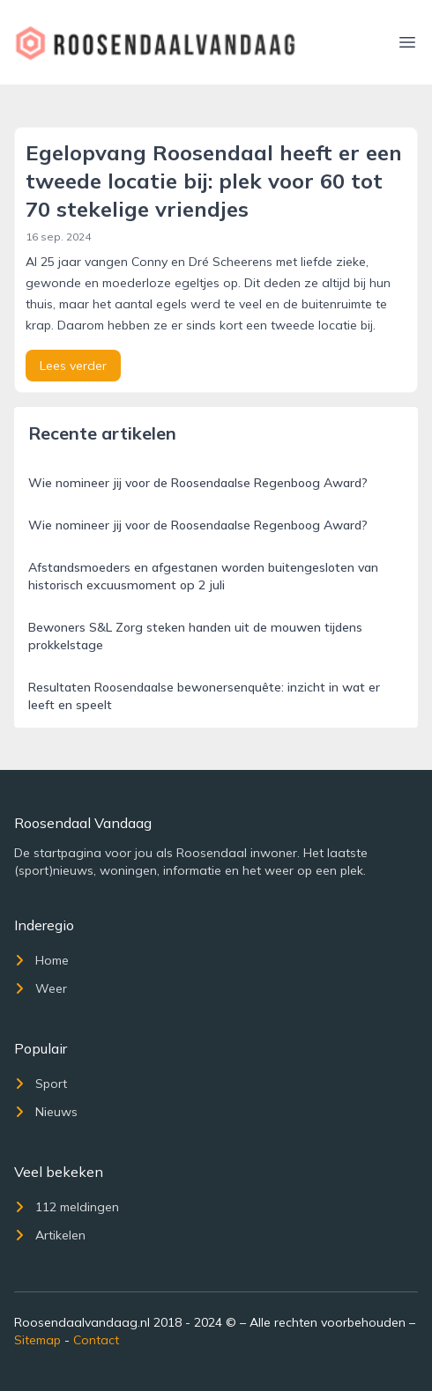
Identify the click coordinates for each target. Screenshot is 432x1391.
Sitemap (37, 1340)
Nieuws (46, 1112)
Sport (40, 1083)
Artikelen (50, 1235)
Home (41, 960)
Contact (96, 1340)
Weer (40, 988)
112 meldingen (66, 1207)
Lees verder (73, 366)
